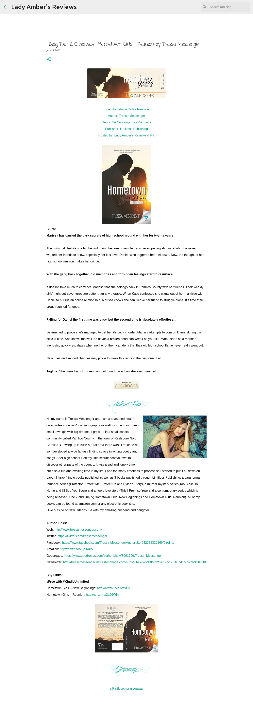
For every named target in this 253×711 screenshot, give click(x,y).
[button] (48, 59)
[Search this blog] (229, 7)
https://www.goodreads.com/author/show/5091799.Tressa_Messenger (113, 555)
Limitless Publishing (134, 129)
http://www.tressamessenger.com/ (78, 529)
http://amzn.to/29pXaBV (76, 549)
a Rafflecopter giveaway (126, 688)
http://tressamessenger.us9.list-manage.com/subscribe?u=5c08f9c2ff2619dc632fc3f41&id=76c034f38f (134, 562)
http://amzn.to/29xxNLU (113, 588)
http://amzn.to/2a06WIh (102, 594)
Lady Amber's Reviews (44, 6)
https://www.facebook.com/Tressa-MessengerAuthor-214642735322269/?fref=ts (118, 542)
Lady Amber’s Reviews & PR (134, 135)
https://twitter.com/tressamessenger (82, 536)
